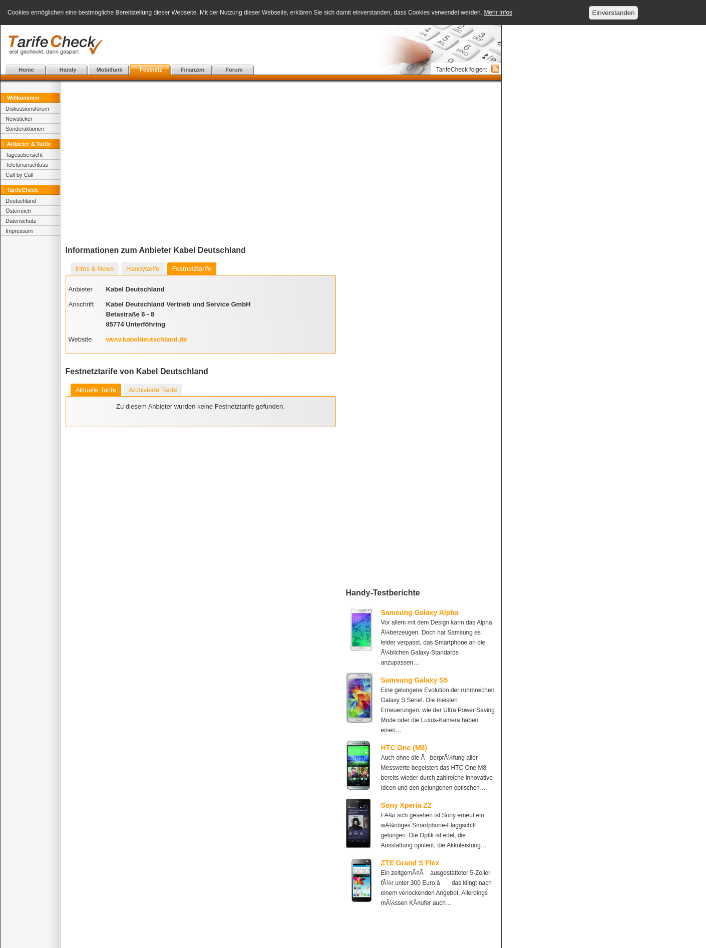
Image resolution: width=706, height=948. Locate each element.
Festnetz (151, 70)
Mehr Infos (498, 12)
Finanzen (193, 70)
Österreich (18, 211)
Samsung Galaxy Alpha (420, 612)
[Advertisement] (251, 45)
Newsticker (19, 119)
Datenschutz (21, 221)
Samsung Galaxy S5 (414, 680)
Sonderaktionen (25, 129)
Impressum (19, 231)
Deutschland (21, 201)
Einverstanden (613, 13)
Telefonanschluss (27, 165)
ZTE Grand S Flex (410, 863)
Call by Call (20, 175)
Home (26, 70)
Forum (233, 70)
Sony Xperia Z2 (406, 805)
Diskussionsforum (27, 109)
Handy (68, 70)
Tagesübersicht (24, 155)
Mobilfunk (110, 70)
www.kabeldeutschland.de (146, 339)
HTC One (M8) (404, 748)
